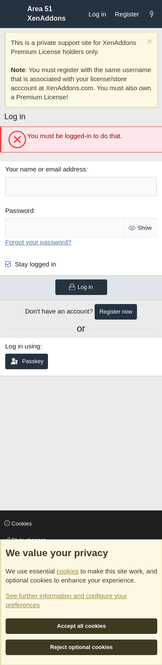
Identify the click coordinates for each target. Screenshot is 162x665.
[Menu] (11, 14)
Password (19, 210)
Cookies (18, 523)
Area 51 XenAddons (46, 13)
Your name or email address (45, 169)
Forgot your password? (38, 242)
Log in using (22, 346)
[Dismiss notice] (148, 42)
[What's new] (151, 14)
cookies (68, 571)
